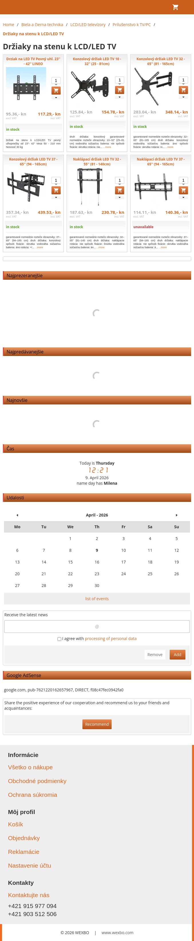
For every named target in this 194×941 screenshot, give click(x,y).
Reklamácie (23, 851)
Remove (155, 654)
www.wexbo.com (117, 932)
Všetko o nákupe (30, 767)
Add (177, 654)
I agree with (97, 638)
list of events (97, 598)
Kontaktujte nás (29, 895)
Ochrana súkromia (32, 794)
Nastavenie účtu (29, 865)
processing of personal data (111, 638)
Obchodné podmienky (37, 781)
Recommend (97, 724)
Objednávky (24, 838)
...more (107, 147)
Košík (15, 824)
